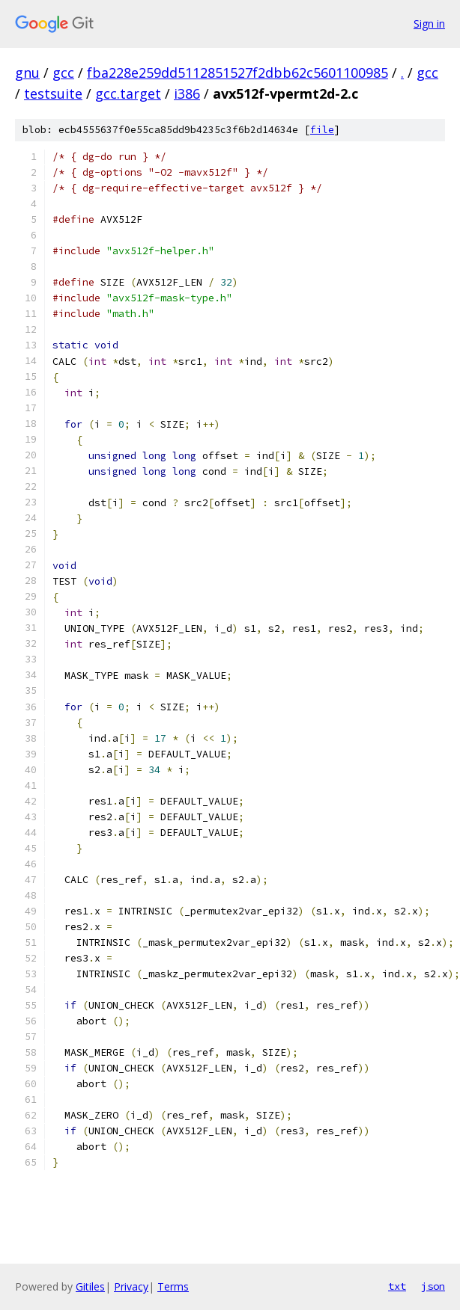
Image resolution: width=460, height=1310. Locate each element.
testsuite (53, 93)
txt (397, 1286)
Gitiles (90, 1286)
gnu (27, 73)
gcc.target (128, 93)
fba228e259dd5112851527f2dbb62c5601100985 (237, 73)
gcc (63, 73)
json (433, 1286)
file (322, 129)
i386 (187, 93)
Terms (173, 1286)
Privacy (131, 1286)
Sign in (429, 23)
